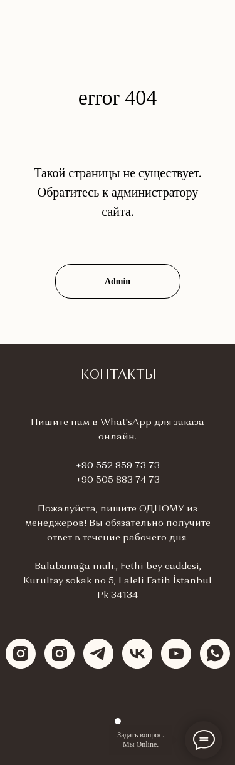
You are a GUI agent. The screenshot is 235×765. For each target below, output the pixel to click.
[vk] (137, 654)
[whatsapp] (215, 654)
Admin (117, 281)
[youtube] (176, 654)
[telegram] (98, 654)
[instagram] (21, 654)
